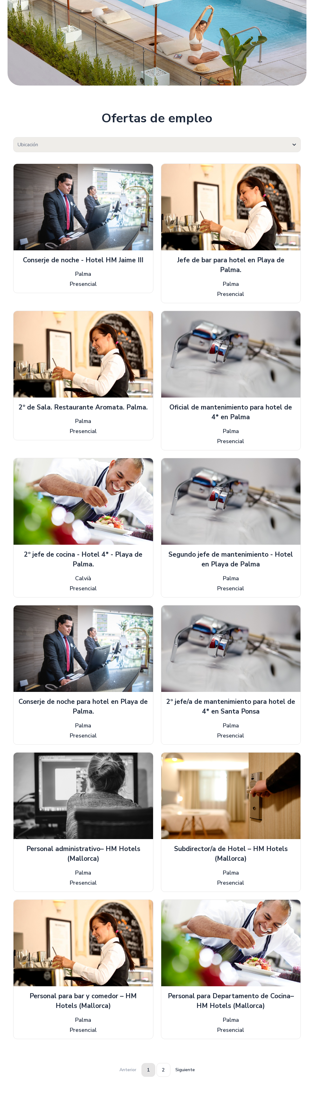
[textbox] (157, 144)
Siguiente (185, 1070)
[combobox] (157, 144)
